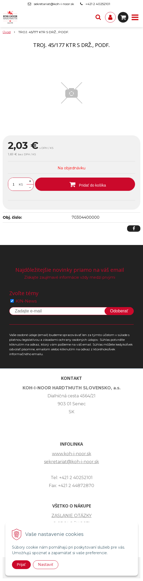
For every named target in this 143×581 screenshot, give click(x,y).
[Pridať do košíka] (85, 184)
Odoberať (119, 311)
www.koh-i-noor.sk (71, 453)
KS (21, 184)
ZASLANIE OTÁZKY (71, 515)
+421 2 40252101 (97, 4)
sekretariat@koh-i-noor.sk (54, 4)
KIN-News (26, 301)
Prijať (21, 564)
